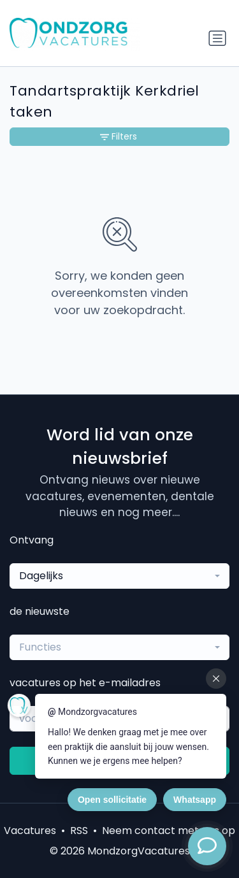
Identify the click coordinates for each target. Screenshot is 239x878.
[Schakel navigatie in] (217, 38)
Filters (118, 136)
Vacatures (30, 830)
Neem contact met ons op (168, 830)
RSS (79, 830)
